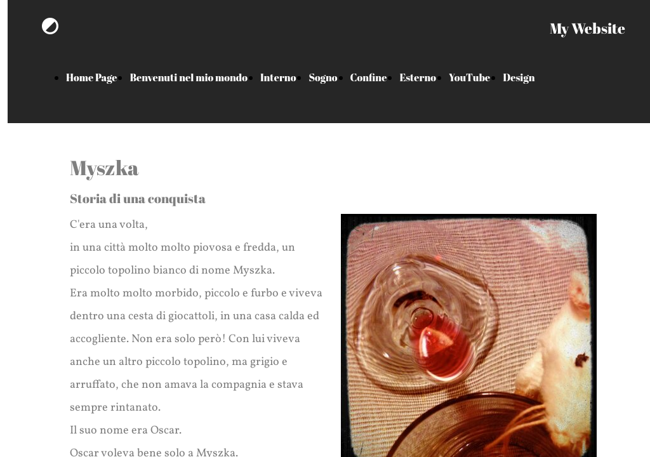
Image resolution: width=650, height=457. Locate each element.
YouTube (469, 77)
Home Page (91, 77)
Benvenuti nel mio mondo (188, 77)
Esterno (417, 77)
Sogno (322, 77)
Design (518, 77)
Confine (368, 77)
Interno (278, 77)
